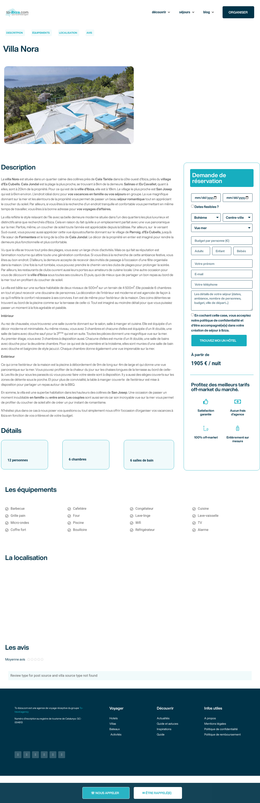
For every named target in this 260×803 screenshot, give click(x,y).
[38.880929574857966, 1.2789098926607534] (130, 597)
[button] (161, 12)
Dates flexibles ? (206, 206)
